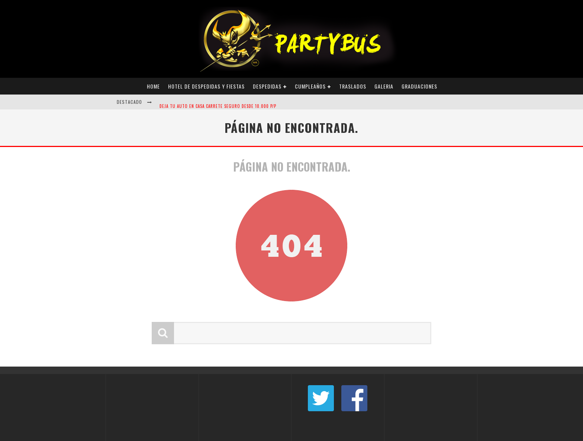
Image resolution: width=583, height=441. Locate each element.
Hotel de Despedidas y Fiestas (206, 86)
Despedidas (267, 86)
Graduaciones (419, 86)
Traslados (352, 86)
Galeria (383, 86)
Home (153, 86)
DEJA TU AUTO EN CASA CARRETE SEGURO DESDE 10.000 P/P (218, 109)
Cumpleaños (310, 86)
